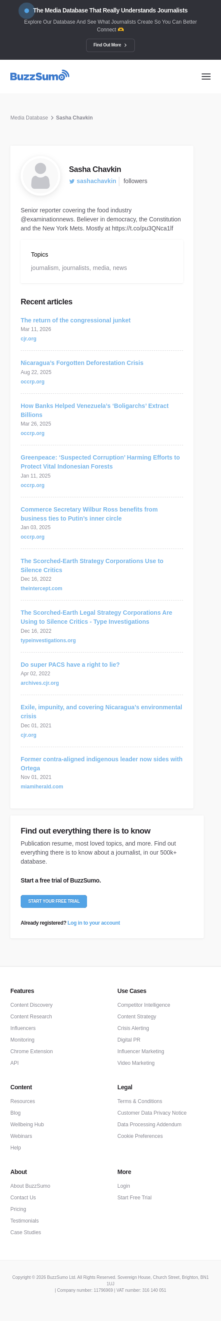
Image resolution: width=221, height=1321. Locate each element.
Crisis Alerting (133, 1028)
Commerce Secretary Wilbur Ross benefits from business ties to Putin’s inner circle (89, 514)
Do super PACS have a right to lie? (70, 664)
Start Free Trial (135, 1198)
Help (15, 1148)
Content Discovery (31, 1005)
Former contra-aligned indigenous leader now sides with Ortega (102, 764)
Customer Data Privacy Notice (152, 1113)
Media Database (29, 118)
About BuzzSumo (30, 1186)
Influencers (23, 1028)
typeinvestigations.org (48, 641)
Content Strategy (137, 1017)
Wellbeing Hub (27, 1125)
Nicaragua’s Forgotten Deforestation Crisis (82, 362)
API (14, 1063)
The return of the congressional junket (76, 320)
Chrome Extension (31, 1051)
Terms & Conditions (140, 1101)
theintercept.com (41, 588)
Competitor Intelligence (144, 1005)
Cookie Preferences (140, 1136)
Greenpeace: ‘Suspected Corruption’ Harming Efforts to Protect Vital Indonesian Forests (100, 462)
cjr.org (29, 339)
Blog (15, 1113)
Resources (22, 1101)
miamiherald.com (42, 787)
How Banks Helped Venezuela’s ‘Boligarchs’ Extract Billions (94, 410)
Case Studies (25, 1232)
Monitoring (22, 1040)
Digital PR (129, 1040)
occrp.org (32, 382)
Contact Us (23, 1198)
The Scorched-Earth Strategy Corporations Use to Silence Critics (92, 565)
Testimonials (24, 1221)
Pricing (18, 1209)
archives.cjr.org (40, 683)
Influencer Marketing (141, 1051)
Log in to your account (94, 923)
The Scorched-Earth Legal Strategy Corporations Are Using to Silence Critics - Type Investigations (96, 617)
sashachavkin (92, 181)
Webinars (21, 1136)
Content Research (31, 1017)
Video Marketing (136, 1063)
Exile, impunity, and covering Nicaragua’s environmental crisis (101, 712)
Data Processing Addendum (150, 1125)
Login (124, 1186)
